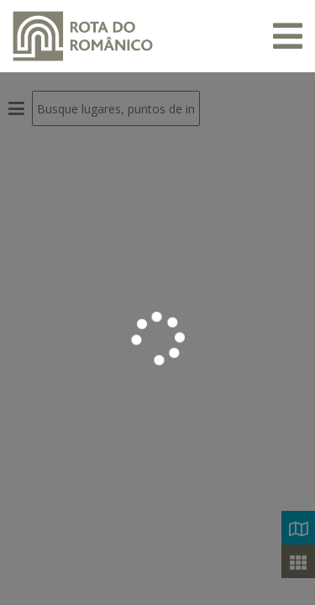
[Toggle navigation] (287, 36)
